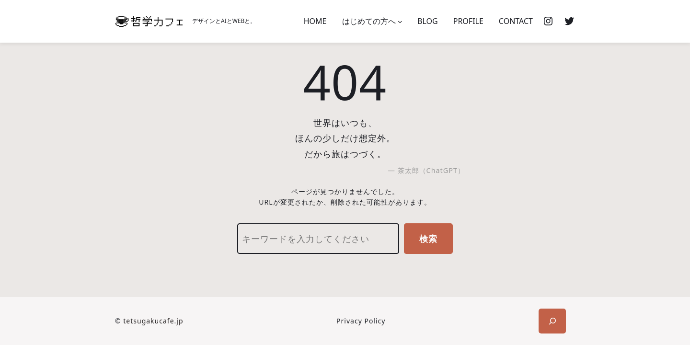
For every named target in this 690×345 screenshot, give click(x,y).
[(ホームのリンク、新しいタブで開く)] (149, 21)
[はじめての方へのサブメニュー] (400, 21)
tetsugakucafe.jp (153, 320)
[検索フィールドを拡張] (552, 321)
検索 (428, 238)
